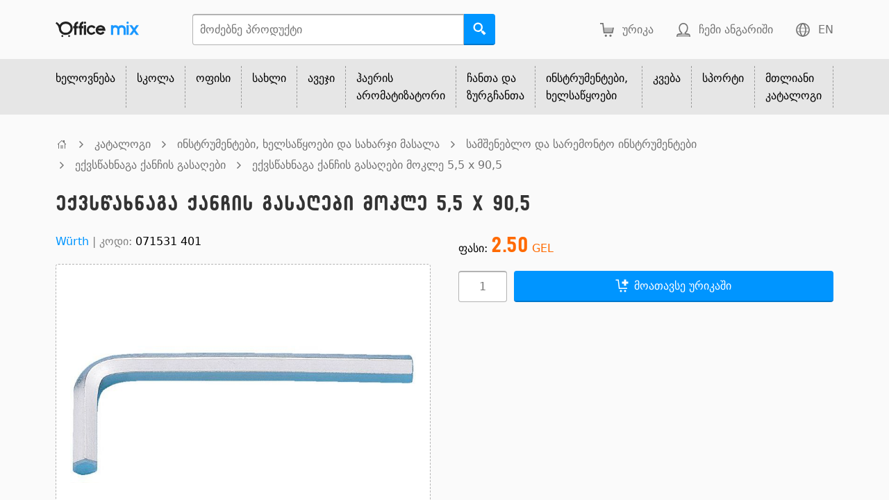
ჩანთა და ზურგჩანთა (495, 87)
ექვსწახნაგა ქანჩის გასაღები (150, 165)
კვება (667, 78)
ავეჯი (321, 78)
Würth (72, 241)
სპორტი (723, 78)
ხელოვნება (85, 78)
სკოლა (155, 78)
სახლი (269, 78)
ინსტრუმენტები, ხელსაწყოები (587, 87)
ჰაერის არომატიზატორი (400, 87)
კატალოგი (122, 144)
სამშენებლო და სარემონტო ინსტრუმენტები (581, 144)
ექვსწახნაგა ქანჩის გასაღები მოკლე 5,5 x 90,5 (377, 165)
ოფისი (213, 78)
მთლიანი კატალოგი (793, 87)
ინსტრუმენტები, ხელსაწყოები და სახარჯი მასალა (308, 144)
